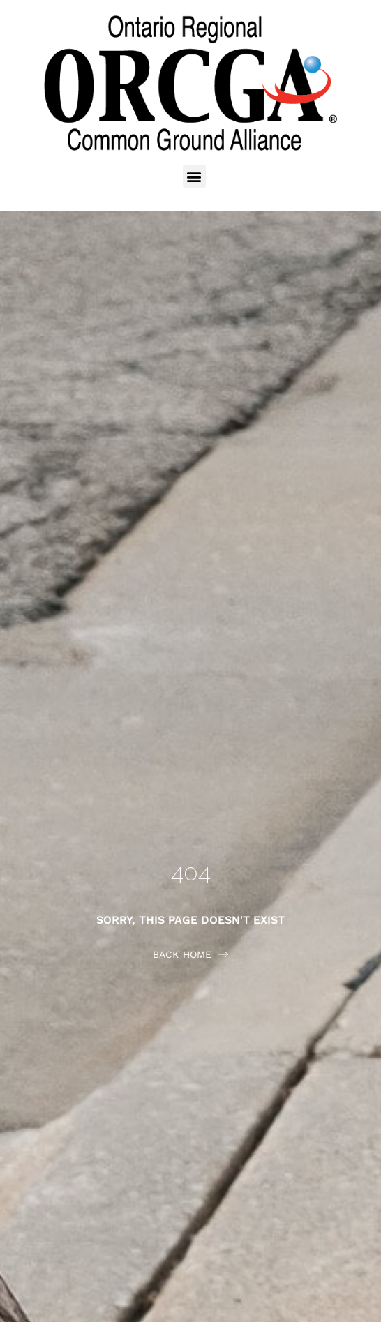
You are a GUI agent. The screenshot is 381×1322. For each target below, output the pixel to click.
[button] (194, 176)
